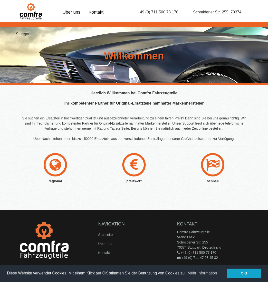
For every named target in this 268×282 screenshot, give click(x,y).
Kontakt (96, 12)
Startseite (105, 235)
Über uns (71, 12)
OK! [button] (244, 273)
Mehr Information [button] (202, 273)
